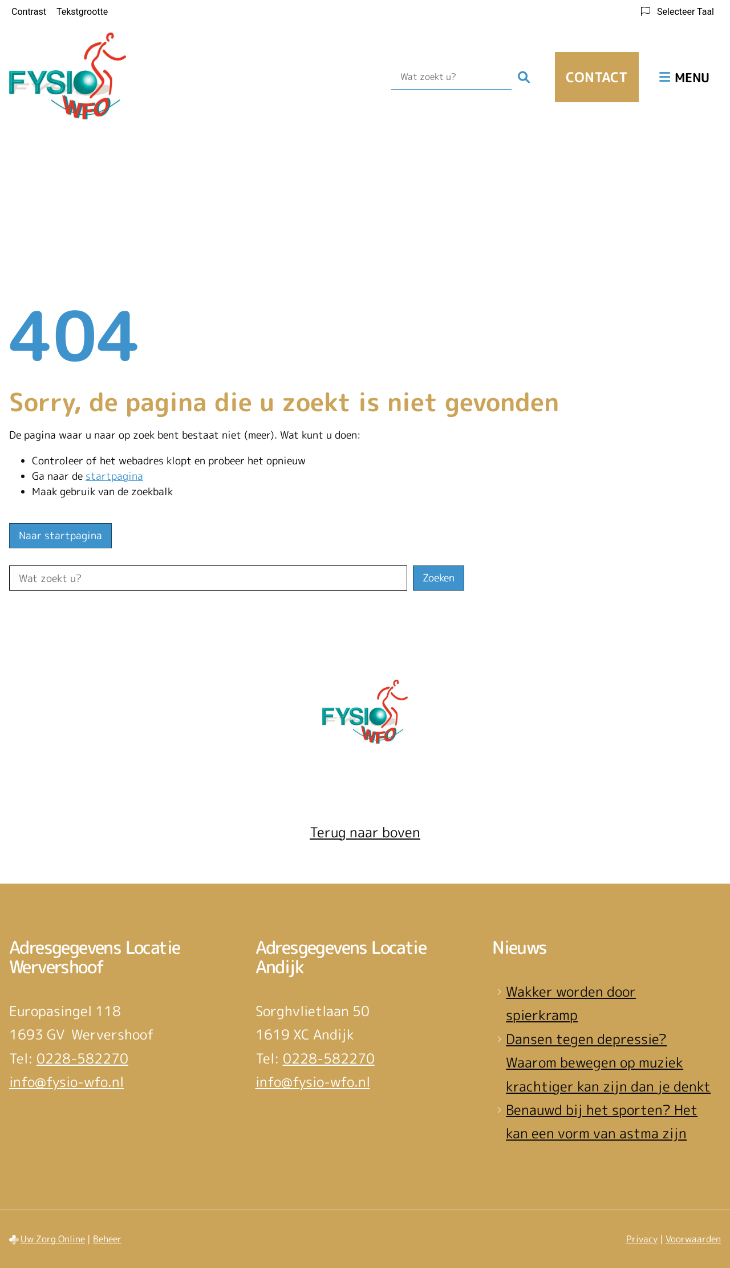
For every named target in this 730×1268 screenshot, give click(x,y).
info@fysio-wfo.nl (66, 1082)
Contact (597, 77)
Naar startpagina (60, 535)
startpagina (114, 476)
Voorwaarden (693, 1239)
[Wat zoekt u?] (451, 77)
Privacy (642, 1239)
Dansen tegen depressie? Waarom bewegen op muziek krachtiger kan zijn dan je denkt (608, 1062)
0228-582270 (82, 1058)
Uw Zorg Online (53, 1239)
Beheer (107, 1239)
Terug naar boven (365, 832)
